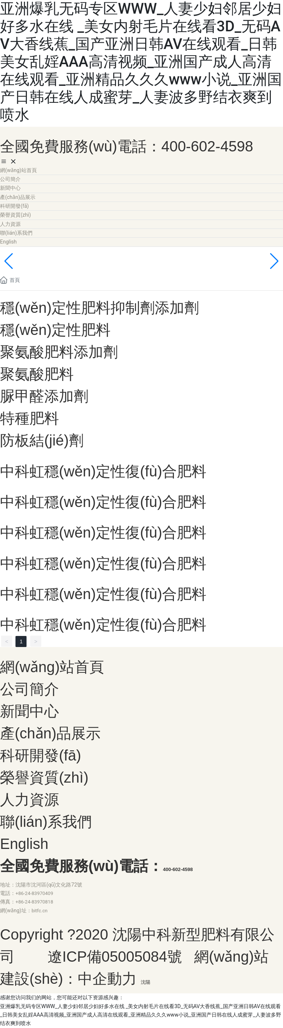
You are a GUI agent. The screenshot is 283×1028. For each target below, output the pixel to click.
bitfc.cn (40, 910)
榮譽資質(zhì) (44, 777)
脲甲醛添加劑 (44, 396)
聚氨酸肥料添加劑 (59, 352)
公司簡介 (29, 689)
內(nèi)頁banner (52, 264)
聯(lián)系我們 (46, 822)
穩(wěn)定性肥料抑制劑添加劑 (99, 308)
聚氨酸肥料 (37, 374)
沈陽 (145, 982)
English (24, 844)
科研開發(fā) (40, 755)
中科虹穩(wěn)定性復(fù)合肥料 (103, 471)
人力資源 (29, 799)
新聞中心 (29, 711)
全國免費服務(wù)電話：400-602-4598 (126, 146)
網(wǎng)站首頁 (52, 667)
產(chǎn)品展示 (50, 733)
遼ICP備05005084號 (115, 956)
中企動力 (107, 979)
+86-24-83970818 (34, 902)
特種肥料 (29, 418)
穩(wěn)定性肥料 (55, 330)
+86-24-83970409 (34, 893)
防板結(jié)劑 (42, 440)
